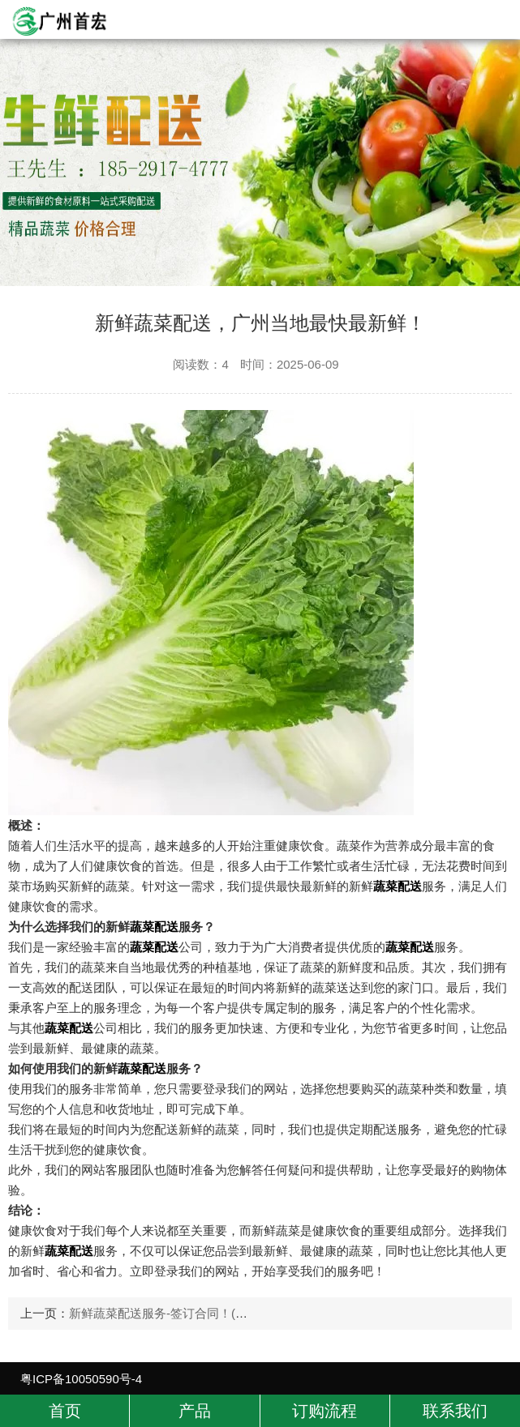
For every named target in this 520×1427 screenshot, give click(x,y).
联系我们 (455, 1411)
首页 (65, 1411)
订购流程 (324, 1411)
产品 (194, 1411)
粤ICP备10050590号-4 (81, 1379)
